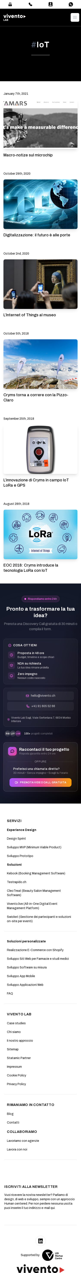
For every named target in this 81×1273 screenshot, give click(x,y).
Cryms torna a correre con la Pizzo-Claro (35, 397)
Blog (10, 1114)
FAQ (10, 993)
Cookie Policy (16, 1075)
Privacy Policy (16, 1084)
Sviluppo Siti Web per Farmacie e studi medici (38, 958)
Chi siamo (14, 1032)
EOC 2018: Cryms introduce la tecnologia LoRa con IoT (30, 568)
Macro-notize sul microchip (28, 155)
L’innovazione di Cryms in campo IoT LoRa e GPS (36, 482)
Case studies (16, 1023)
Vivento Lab (19, 1014)
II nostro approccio (20, 1040)
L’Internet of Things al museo (29, 315)
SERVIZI (14, 821)
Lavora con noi (17, 1149)
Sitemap (13, 1049)
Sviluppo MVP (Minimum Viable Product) (34, 847)
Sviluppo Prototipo (20, 856)
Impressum (14, 1066)
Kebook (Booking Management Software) (36, 873)
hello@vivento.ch (40, 696)
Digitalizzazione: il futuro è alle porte (36, 235)
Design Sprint (16, 838)
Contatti (13, 1122)
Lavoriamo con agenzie (23, 1140)
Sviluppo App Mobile (21, 976)
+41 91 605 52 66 (40, 706)
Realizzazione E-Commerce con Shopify (35, 950)
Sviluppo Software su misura (27, 967)
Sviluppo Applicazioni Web (25, 984)
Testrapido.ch (16, 882)
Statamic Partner (19, 1058)
